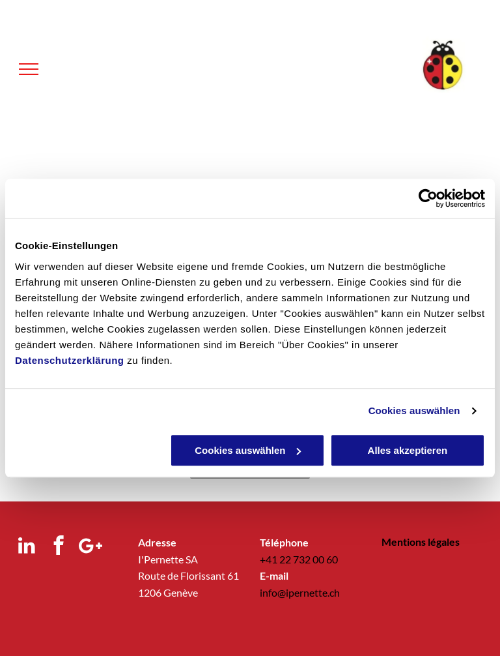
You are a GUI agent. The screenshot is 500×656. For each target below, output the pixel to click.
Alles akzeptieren (408, 450)
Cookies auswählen (414, 410)
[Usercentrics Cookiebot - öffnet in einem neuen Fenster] (428, 198)
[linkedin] (26, 547)
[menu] (29, 69)
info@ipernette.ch (300, 592)
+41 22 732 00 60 (299, 559)
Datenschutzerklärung (69, 360)
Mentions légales (421, 541)
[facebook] (58, 547)
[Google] (90, 547)
